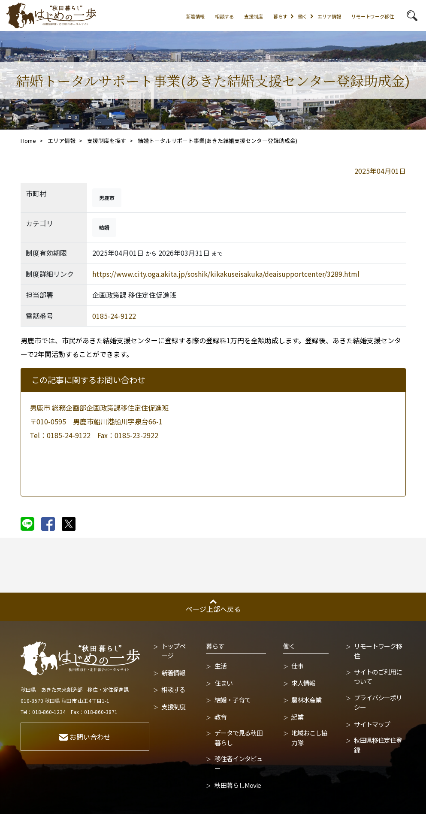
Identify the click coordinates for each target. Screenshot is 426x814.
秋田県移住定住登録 (378, 744)
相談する (224, 16)
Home (28, 140)
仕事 (297, 665)
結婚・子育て (233, 699)
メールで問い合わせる (93, 465)
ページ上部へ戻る (213, 609)
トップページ (173, 651)
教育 (221, 716)
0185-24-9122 (114, 316)
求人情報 (303, 682)
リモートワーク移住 (372, 16)
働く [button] (302, 16)
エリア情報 (329, 16)
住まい (224, 682)
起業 (297, 716)
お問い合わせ (85, 737)
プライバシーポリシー (378, 702)
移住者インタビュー (239, 763)
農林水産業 (306, 699)
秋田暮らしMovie (238, 785)
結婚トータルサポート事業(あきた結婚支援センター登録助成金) (217, 140)
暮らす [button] (280, 16)
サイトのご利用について (378, 676)
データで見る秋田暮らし (239, 737)
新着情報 (195, 16)
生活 (221, 665)
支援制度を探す (106, 140)
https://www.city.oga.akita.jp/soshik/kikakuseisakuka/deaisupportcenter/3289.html (226, 274)
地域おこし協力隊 (309, 737)
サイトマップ (372, 724)
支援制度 (253, 16)
